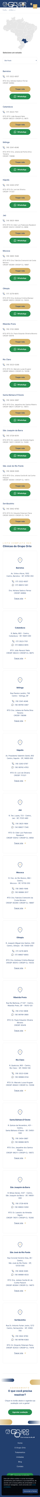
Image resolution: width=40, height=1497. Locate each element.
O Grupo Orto (20, 1448)
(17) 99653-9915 (21, 645)
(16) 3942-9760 (21, 1336)
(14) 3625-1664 (21, 824)
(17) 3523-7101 (22, 641)
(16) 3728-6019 (21, 1203)
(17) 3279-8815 (22, 951)
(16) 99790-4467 (21, 705)
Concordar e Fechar (30, 1491)
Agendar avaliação (20, 1412)
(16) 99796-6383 (22, 1340)
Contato (20, 1466)
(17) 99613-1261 (21, 585)
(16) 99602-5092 (22, 1207)
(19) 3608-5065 (21, 1271)
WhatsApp (20, 96)
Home (20, 1443)
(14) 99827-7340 (21, 827)
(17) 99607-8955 (21, 955)
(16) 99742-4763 (21, 767)
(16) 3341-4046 (21, 701)
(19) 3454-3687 (21, 1138)
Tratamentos (20, 1452)
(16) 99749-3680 (21, 1015)
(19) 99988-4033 (22, 1275)
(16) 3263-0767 (21, 764)
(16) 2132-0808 (21, 1011)
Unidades (20, 1457)
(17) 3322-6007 (21, 581)
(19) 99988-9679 (22, 1142)
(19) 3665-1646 (21, 889)
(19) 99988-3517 (21, 892)
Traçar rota (20, 89)
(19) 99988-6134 (21, 1077)
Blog (20, 1462)
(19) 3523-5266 (21, 1073)
